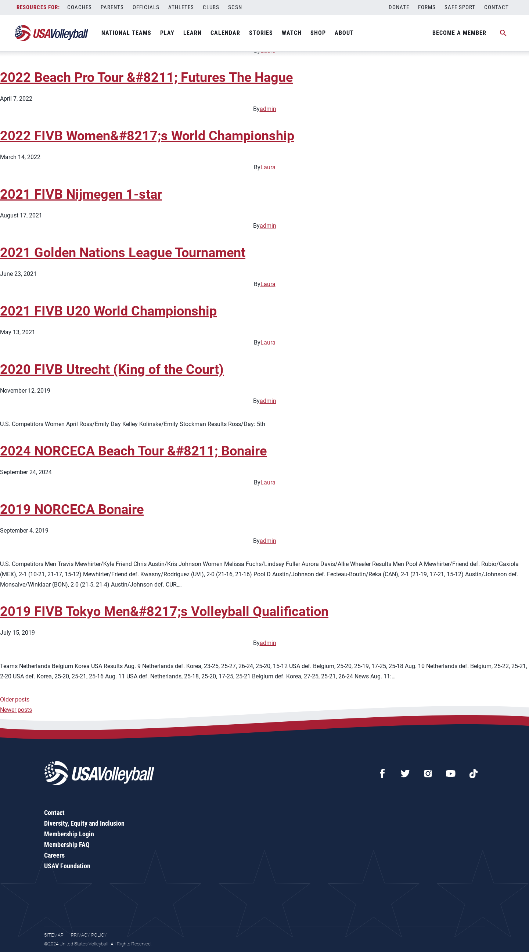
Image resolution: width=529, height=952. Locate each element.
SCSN (235, 7)
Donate (399, 7)
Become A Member (459, 32)
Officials (146, 7)
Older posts (14, 699)
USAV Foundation (67, 866)
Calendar (225, 32)
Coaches (79, 7)
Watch (292, 32)
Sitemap (54, 935)
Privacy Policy (89, 935)
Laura (268, 167)
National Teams (126, 32)
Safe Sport (460, 7)
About (344, 32)
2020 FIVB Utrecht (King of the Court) (112, 369)
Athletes (181, 7)
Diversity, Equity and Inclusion (84, 823)
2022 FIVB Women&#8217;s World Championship (147, 136)
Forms (427, 7)
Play (167, 32)
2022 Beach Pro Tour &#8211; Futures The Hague (146, 77)
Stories (261, 32)
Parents (112, 7)
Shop (318, 32)
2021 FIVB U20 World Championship (108, 311)
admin (268, 108)
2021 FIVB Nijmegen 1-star (81, 194)
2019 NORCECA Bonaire (72, 509)
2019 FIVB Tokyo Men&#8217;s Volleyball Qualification (164, 611)
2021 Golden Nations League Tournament (122, 252)
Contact (496, 7)
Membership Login (69, 834)
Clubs (211, 7)
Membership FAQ (67, 844)
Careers (54, 855)
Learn (192, 32)
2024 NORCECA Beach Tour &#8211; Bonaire (133, 451)
